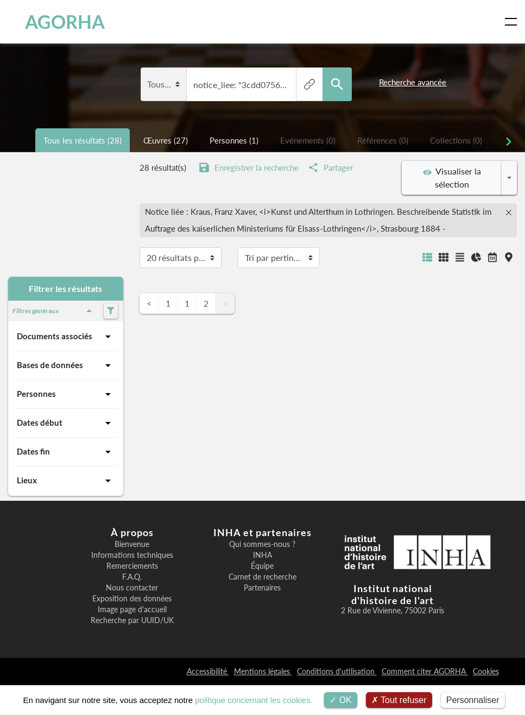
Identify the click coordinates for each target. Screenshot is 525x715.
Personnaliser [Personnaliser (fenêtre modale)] (472, 700)
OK (341, 700)
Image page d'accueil (132, 609)
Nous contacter (132, 587)
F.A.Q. (132, 577)
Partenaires (262, 587)
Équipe (262, 566)
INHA (262, 555)
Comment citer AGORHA (425, 671)
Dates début (66, 423)
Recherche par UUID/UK (132, 620)
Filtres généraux (54, 311)
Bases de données (66, 365)
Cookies (486, 671)
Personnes (66, 394)
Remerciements (132, 566)
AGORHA (56, 22)
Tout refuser (399, 700)
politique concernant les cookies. (254, 700)
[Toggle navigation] (513, 21)
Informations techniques (132, 555)
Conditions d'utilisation (337, 671)
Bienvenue (132, 544)
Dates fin (66, 451)
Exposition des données (132, 598)
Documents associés (66, 336)
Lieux (66, 480)
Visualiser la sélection (452, 177)
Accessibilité (208, 671)
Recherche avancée (412, 82)
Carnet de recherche (262, 577)
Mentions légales (263, 671)
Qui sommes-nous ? (262, 544)
